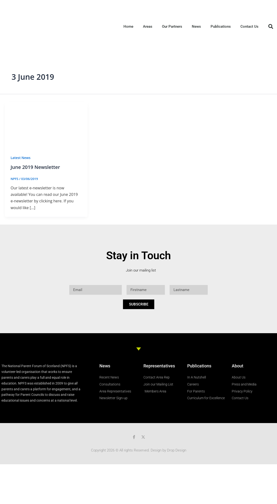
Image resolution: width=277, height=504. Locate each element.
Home (128, 26)
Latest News (21, 157)
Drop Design (176, 450)
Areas (147, 26)
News (196, 26)
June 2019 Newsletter (35, 167)
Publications (221, 26)
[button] (271, 26)
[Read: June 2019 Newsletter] (46, 124)
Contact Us (249, 26)
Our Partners (172, 26)
